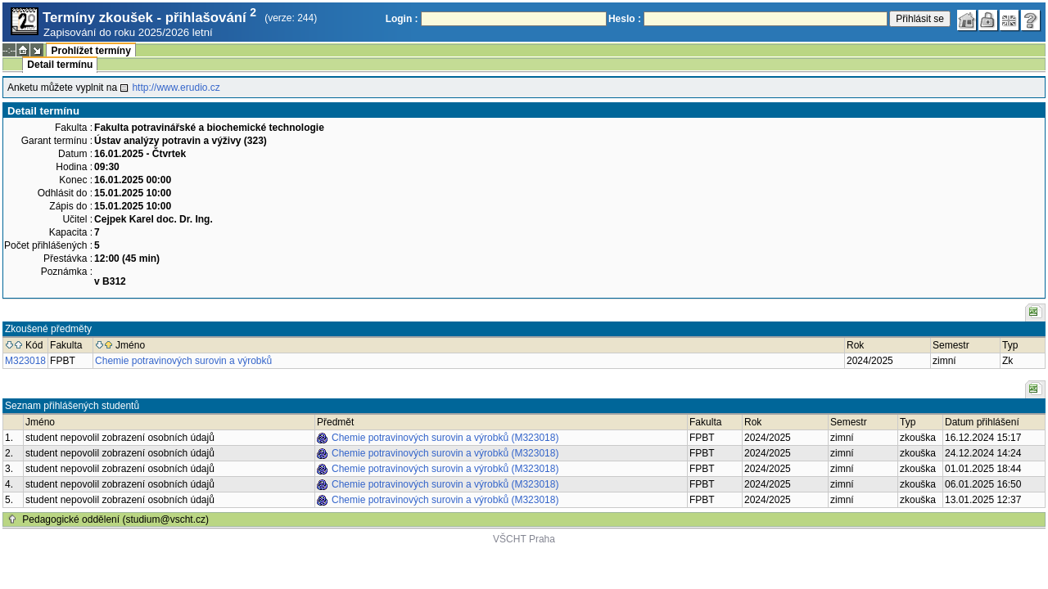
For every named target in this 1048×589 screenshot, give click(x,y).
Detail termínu (60, 64)
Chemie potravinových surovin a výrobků (183, 360)
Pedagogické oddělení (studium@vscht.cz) (115, 519)
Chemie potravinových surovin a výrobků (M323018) (445, 437)
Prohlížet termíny (90, 50)
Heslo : (624, 19)
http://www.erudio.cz (175, 87)
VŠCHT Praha (524, 539)
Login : (402, 19)
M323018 (25, 360)
